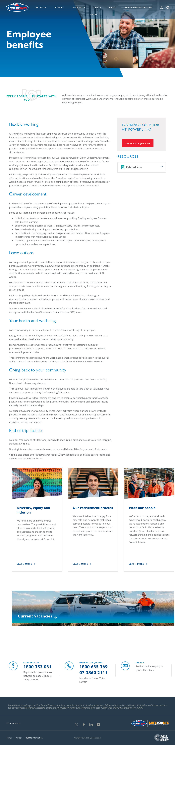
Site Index (12, 722)
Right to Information (34, 736)
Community (78, 7)
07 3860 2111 (93, 671)
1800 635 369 (93, 665)
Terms (9, 736)
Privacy (19, 736)
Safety (97, 7)
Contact (94, 14)
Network (41, 7)
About (113, 7)
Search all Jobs (135, 143)
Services (59, 7)
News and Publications (138, 7)
